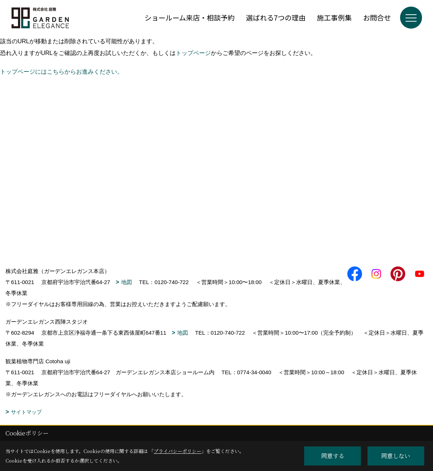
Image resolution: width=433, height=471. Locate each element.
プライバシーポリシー (177, 451)
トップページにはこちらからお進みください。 (61, 72)
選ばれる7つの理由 (276, 17)
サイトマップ (26, 412)
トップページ (193, 53)
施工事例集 (334, 17)
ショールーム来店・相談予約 (190, 17)
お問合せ (377, 17)
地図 (126, 282)
